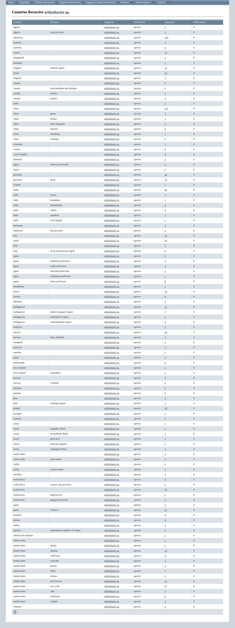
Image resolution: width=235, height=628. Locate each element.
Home (11, 2)
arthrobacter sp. (56, 12)
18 (166, 332)
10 (166, 240)
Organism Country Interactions (101, 2)
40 (166, 174)
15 (166, 179)
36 (166, 489)
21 (166, 510)
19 (166, 291)
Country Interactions (44, 2)
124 (166, 37)
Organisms (24, 2)
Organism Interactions (70, 2)
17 (166, 68)
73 (166, 52)
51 (166, 581)
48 (166, 189)
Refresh (15, 612)
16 (166, 235)
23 (166, 73)
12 (166, 306)
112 (166, 108)
